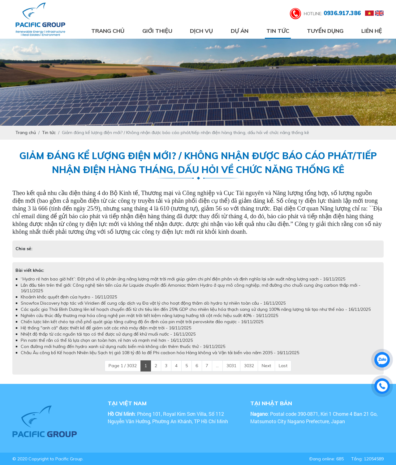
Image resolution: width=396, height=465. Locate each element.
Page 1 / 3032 (123, 365)
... (217, 365)
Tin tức (277, 30)
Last (283, 365)
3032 (249, 365)
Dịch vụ (201, 30)
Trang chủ (107, 30)
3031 (231, 365)
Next (266, 365)
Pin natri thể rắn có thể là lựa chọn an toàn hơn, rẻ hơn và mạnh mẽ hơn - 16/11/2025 (107, 340)
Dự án (239, 30)
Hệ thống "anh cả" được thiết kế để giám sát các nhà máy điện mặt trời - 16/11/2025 (106, 328)
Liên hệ (371, 30)
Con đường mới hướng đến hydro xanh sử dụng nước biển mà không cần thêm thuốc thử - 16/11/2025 (123, 346)
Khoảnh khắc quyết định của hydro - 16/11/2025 (69, 297)
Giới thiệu (157, 30)
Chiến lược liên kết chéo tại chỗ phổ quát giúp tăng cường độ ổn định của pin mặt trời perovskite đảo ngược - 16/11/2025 (142, 321)
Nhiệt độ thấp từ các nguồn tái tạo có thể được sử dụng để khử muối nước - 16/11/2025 (108, 334)
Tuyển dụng (325, 30)
